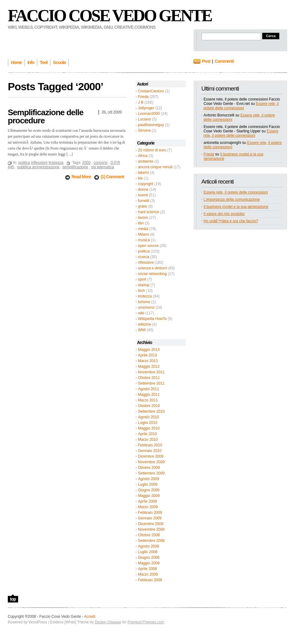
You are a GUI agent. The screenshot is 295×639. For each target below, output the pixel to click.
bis (140, 178)
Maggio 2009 (149, 496)
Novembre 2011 (151, 372)
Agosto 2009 (148, 479)
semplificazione (75, 167)
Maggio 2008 (149, 563)
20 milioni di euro (152, 150)
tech (141, 290)
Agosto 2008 (148, 546)
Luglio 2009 (147, 484)
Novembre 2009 (151, 462)
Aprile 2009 (147, 501)
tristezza (145, 296)
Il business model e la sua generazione (236, 206)
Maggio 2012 (149, 366)
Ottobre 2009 (149, 467)
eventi (143, 195)
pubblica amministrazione (38, 167)
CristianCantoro (151, 91)
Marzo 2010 (148, 439)
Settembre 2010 (151, 411)
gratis (142, 206)
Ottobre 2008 (149, 535)
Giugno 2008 (149, 557)
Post (206, 61)
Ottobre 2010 (149, 406)
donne (143, 189)
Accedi (89, 616)
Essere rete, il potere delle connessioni (241, 105)
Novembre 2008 (151, 529)
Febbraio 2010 (150, 445)
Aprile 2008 (147, 569)
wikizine (144, 324)
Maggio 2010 (149, 428)
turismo (144, 302)
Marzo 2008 (148, 574)
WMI (142, 330)
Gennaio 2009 (149, 518)
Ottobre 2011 (149, 378)
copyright (145, 184)
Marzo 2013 (148, 361)
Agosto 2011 (148, 389)
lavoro (143, 217)
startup (144, 285)
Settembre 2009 (151, 473)
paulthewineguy (151, 125)
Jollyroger (146, 108)
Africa (143, 156)
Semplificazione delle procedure (45, 116)
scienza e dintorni (152, 268)
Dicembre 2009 (150, 456)
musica (144, 240)
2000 (86, 162)
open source (148, 245)
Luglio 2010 (147, 422)
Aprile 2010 (147, 434)
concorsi (101, 162)
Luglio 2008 (147, 552)
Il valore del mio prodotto (224, 214)
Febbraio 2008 (150, 580)
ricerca (143, 257)
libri (141, 223)
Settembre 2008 (151, 540)
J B (140, 102)
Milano (143, 234)
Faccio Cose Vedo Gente (110, 15)
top (13, 599)
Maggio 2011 (149, 394)
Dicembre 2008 (150, 524)
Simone (144, 130)
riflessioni (146, 262)
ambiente (145, 161)
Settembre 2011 (151, 383)
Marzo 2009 (148, 507)
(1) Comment (112, 176)
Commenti (224, 61)
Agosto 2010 (148, 417)
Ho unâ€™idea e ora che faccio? (231, 221)
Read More (81, 176)
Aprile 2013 (147, 355)
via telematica (102, 167)
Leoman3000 (149, 113)
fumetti (143, 201)
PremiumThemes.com (146, 622)
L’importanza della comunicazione (232, 199)
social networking (152, 274)
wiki (141, 313)
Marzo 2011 (148, 400)
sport (142, 279)
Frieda (143, 97)
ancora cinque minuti (155, 167)
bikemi (143, 172)
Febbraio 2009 (150, 512)
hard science (148, 212)
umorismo (146, 307)
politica (144, 251)
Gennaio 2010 (149, 451)
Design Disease (108, 622)
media (143, 229)
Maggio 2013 (149, 349)
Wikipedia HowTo (152, 319)
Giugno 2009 (149, 490)
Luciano (144, 119)
